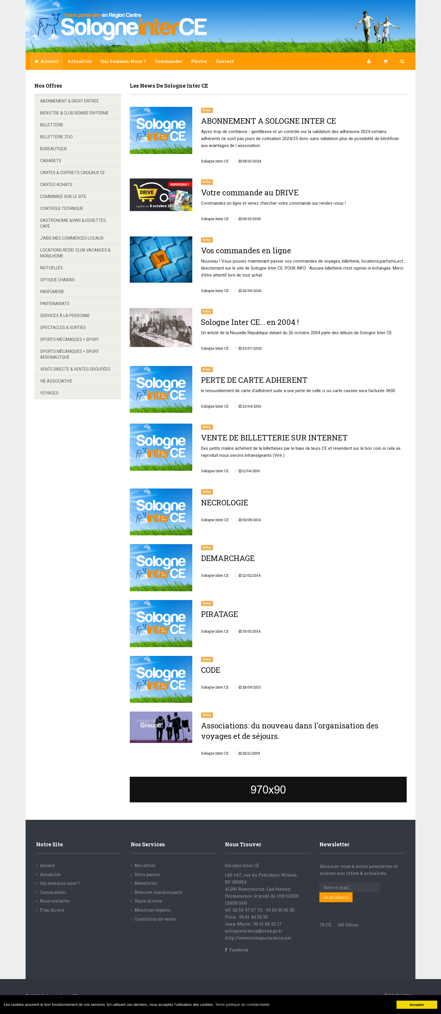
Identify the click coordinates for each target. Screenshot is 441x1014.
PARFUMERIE (52, 291)
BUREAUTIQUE (53, 148)
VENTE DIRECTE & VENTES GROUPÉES (75, 369)
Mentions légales (152, 910)
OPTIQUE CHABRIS (57, 279)
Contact (225, 61)
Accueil (46, 61)
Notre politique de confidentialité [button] (242, 1004)
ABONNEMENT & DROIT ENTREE (69, 101)
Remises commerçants (158, 892)
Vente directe (148, 901)
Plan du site (52, 910)
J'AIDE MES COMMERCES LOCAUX (72, 238)
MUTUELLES (51, 268)
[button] (369, 61)
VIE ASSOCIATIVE (56, 381)
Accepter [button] (417, 1004)
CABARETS (50, 160)
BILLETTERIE (51, 125)
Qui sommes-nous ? (123, 61)
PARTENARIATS (55, 303)
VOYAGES (49, 393)
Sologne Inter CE (242, 865)
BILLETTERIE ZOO (56, 137)
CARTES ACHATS (56, 184)
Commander (168, 61)
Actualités (79, 61)
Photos (199, 61)
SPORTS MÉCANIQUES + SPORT (69, 339)
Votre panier (147, 874)
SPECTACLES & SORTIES (63, 327)
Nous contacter (55, 901)
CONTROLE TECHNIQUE (61, 208)
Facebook (237, 950)
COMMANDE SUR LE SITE (63, 196)
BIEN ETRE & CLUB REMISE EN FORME (74, 113)
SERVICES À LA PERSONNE (65, 315)
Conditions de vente (155, 919)
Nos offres (144, 865)
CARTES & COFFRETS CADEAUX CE (72, 172)
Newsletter (146, 883)
